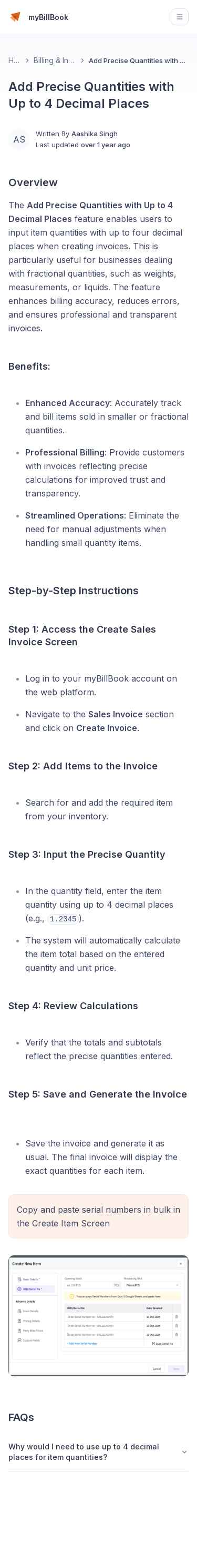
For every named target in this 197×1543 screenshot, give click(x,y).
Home (14, 60)
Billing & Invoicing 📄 (55, 60)
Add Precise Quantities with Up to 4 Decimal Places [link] (139, 60)
